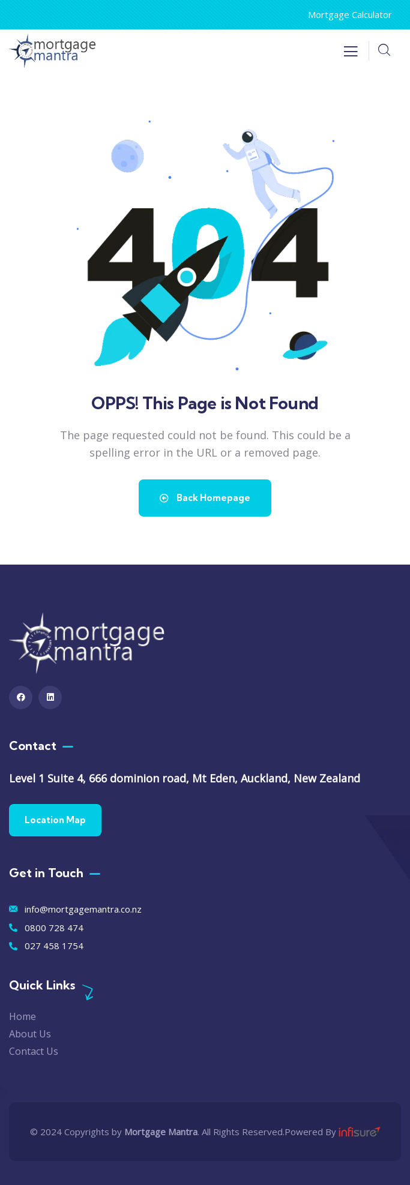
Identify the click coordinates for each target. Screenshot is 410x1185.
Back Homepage (205, 497)
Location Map (55, 820)
